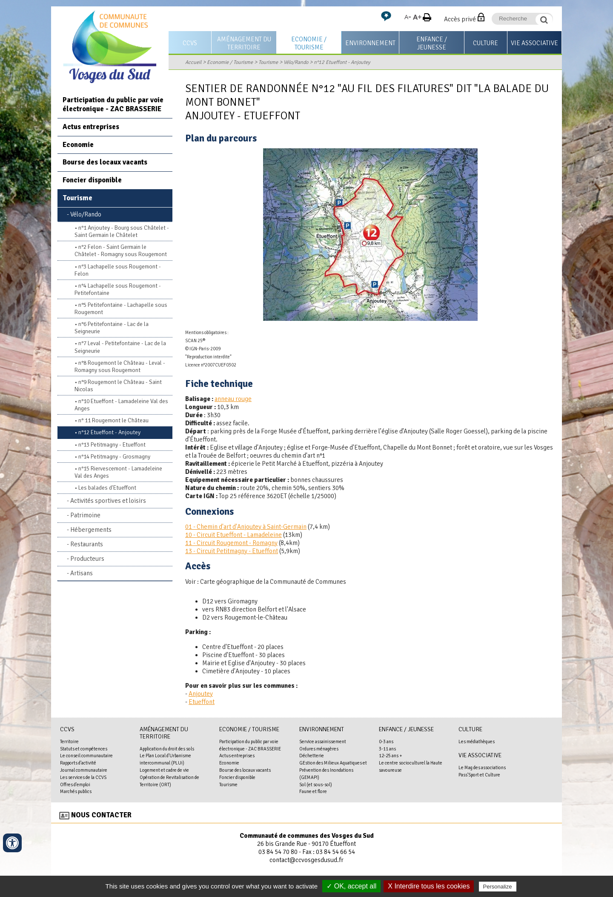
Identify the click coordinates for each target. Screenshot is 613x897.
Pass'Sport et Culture (479, 775)
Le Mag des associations (482, 767)
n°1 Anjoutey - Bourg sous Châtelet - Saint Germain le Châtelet (121, 231)
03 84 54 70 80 (278, 852)
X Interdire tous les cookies (429, 886)
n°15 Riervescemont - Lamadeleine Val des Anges (118, 472)
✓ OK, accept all (351, 886)
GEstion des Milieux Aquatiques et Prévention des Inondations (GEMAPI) (333, 770)
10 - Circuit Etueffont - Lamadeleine (233, 535)
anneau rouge (233, 399)
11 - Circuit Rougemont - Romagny (231, 543)
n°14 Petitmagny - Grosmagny (114, 456)
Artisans (81, 573)
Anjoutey (201, 694)
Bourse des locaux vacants (105, 162)
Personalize (497, 886)
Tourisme (268, 62)
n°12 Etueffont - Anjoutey (342, 62)
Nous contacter (101, 814)
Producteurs (87, 558)
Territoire (69, 741)
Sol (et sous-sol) (315, 784)
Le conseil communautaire (86, 756)
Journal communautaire (83, 770)
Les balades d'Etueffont (107, 487)
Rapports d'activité (78, 763)
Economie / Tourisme (309, 43)
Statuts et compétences (83, 749)
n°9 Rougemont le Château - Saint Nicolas (118, 385)
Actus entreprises (91, 126)
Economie (78, 144)
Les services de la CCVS (83, 777)
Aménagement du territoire (244, 43)
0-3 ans (386, 741)
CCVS (190, 43)
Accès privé (460, 19)
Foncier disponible (92, 180)
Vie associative (534, 43)
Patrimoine (85, 515)
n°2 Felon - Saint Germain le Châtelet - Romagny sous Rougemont (120, 250)
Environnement (370, 43)
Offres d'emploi (75, 784)
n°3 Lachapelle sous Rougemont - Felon (117, 270)
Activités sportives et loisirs (108, 501)
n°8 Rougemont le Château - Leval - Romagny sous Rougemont (119, 366)
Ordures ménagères (318, 749)
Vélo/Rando (296, 62)
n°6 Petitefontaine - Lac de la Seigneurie (111, 327)
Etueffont (202, 702)
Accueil (193, 62)
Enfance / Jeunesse (431, 43)
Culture (485, 43)
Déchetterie (311, 756)
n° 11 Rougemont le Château (113, 420)
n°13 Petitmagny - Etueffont (112, 444)
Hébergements (91, 530)
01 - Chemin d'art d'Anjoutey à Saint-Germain (245, 527)
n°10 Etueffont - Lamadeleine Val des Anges (121, 405)
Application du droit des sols (167, 749)
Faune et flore (313, 791)
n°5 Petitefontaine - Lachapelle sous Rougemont (120, 308)
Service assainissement (322, 741)
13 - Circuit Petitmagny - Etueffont (231, 551)
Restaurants (86, 544)
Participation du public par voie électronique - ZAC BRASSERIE (113, 104)
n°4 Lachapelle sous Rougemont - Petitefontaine (117, 289)
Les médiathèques (476, 741)
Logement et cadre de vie (164, 770)
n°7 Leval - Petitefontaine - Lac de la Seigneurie (120, 347)
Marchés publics (76, 791)
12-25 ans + (390, 756)
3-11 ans (387, 749)
